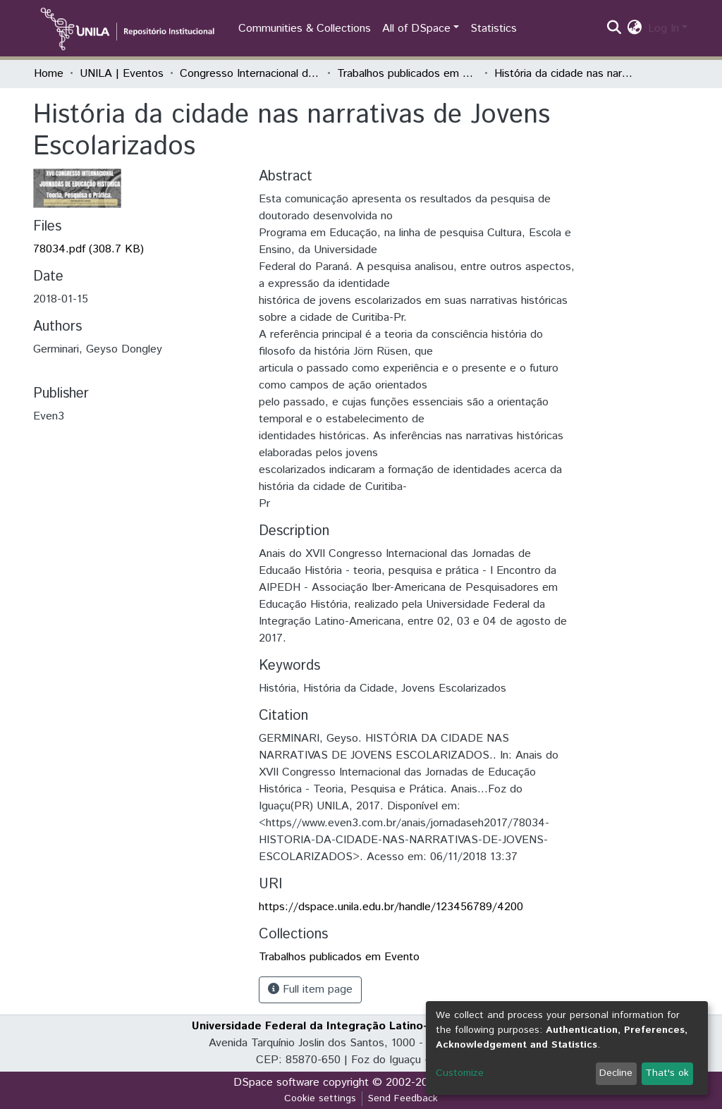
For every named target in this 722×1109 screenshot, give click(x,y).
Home (48, 74)
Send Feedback (403, 1098)
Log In (663, 28)
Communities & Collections (304, 28)
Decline (615, 1073)
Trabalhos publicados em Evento (407, 74)
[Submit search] (614, 28)
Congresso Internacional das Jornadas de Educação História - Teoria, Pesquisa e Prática (250, 74)
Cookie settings (320, 1098)
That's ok (667, 1073)
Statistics (493, 28)
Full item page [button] (310, 989)
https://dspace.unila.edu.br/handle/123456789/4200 (391, 907)
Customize (460, 1073)
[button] (635, 28)
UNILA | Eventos (122, 74)
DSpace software (276, 1082)
